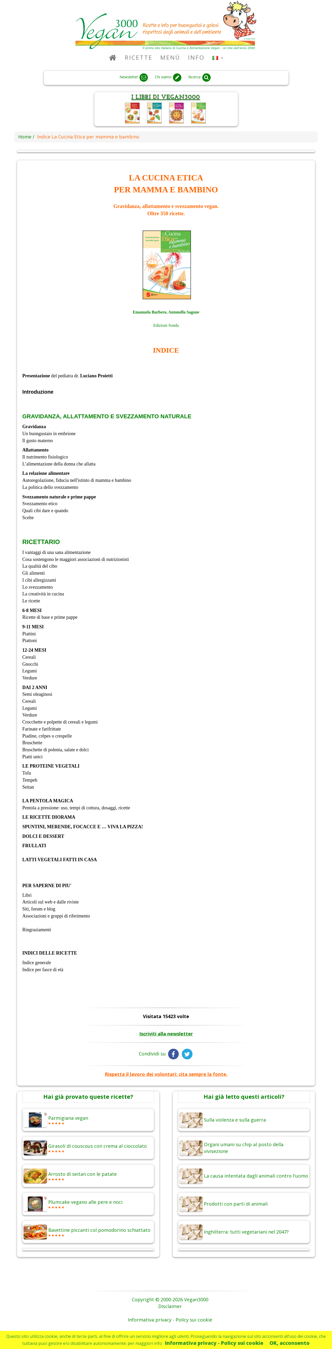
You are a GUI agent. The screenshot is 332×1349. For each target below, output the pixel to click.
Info (196, 57)
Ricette (139, 57)
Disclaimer (170, 1306)
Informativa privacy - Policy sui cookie (214, 1342)
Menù (170, 57)
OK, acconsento (289, 1342)
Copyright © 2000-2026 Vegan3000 (170, 1299)
